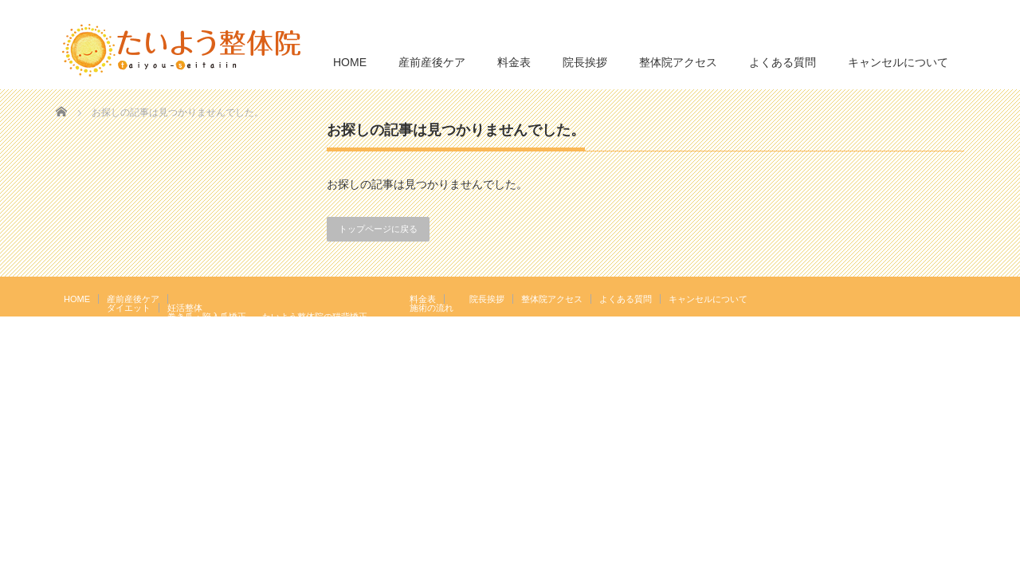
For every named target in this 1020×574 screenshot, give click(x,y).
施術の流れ (431, 308)
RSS (931, 298)
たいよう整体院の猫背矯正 (314, 316)
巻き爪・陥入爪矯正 (206, 316)
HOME (350, 62)
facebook (954, 298)
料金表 (514, 62)
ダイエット (129, 308)
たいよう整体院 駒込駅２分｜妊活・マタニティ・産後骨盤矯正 (825, 360)
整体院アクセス (678, 62)
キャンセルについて (898, 62)
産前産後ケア (431, 62)
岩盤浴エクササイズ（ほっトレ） (328, 325)
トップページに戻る (378, 229)
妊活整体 (184, 308)
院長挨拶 (585, 62)
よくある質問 (782, 62)
